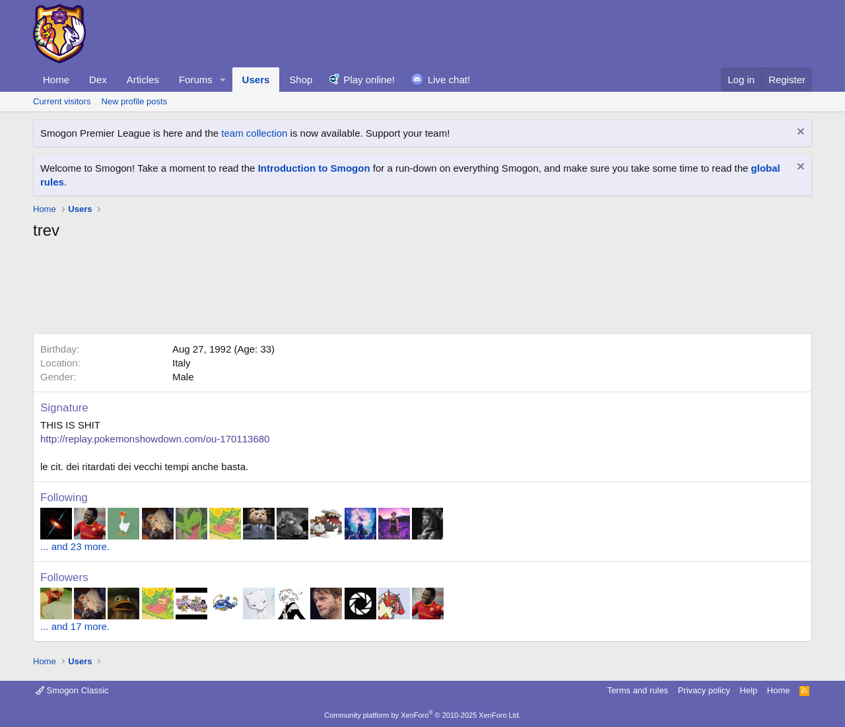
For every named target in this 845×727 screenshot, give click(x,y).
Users (256, 79)
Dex (98, 79)
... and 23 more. (75, 546)
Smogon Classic (72, 690)
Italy (181, 362)
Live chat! (449, 79)
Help (749, 690)
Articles (143, 79)
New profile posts (134, 101)
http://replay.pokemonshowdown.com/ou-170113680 (154, 438)
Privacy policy (704, 690)
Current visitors (61, 101)
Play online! (369, 79)
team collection (254, 133)
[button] (223, 79)
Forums (196, 79)
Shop (300, 79)
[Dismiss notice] (799, 133)
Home (56, 79)
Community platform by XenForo (422, 715)
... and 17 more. (75, 626)
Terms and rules (637, 690)
